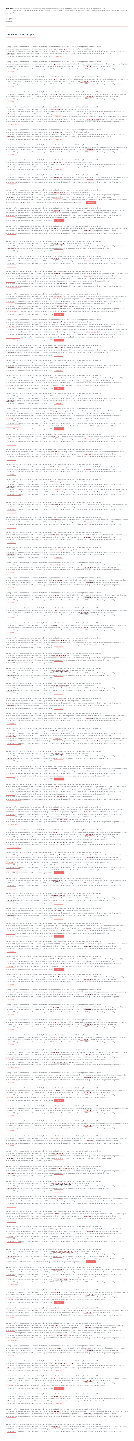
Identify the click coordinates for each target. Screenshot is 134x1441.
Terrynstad (56, 1090)
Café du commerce (59, 192)
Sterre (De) (56, 1052)
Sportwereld (57, 992)
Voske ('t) (56, 1214)
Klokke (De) (56, 467)
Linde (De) (56, 595)
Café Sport (56, 228)
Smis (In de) (56, 944)
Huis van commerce (59, 396)
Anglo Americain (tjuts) (60, 49)
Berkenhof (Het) (58, 109)
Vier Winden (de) (58, 1153)
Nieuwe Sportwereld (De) (61, 670)
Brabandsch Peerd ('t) (60, 162)
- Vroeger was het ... (9, 16)
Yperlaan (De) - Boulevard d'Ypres (63, 1363)
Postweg (56, 809)
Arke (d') (55, 79)
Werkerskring (57, 1270)
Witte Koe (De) (57, 1348)
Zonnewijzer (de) (58, 1396)
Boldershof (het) (58, 132)
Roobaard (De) (57, 832)
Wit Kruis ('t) (56, 1310)
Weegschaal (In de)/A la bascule (63, 1251)
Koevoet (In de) (58, 505)
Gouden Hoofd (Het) (59, 322)
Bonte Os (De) (57, 147)
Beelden (59, 56)
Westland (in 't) (57, 1292)
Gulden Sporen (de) (59, 348)
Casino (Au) (56, 258)
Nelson (55, 625)
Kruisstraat (56, 535)
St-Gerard (56, 1022)
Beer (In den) (57, 94)
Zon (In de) (56, 1378)
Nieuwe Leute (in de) (59, 655)
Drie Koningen (57, 296)
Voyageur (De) (57, 1229)
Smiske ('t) (56, 959)
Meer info (91, 202)
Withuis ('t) (56, 1325)
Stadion (55, 1037)
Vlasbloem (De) (58, 1199)
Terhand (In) (57, 1075)
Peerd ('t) (56, 787)
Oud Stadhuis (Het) (59, 731)
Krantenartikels (14, 124)
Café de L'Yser (57, 177)
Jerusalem (56, 411)
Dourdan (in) (57, 274)
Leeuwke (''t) (57, 565)
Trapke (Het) (57, 1123)
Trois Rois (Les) (58, 1138)
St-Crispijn (56, 1007)
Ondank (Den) (57, 716)
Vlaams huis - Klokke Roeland (62, 1168)
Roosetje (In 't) (57, 855)
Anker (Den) (57, 64)
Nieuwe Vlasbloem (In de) (61, 686)
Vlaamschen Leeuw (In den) (62, 1183)
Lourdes (55, 610)
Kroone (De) (57, 520)
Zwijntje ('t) (56, 1426)
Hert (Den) (56, 378)
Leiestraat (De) (57, 580)
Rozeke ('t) (56, 880)
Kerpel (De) (56, 452)
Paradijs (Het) (57, 769)
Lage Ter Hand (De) (59, 550)
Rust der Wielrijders (59, 896)
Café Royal (56, 210)
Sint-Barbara (57, 926)
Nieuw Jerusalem (58, 640)
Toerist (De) (56, 1108)
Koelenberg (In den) (59, 482)
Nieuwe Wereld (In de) (60, 701)
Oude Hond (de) (58, 753)
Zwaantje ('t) (57, 1411)
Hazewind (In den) (58, 363)
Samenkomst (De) (58, 911)
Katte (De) (56, 437)
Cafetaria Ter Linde (59, 243)
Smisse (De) (57, 977)
